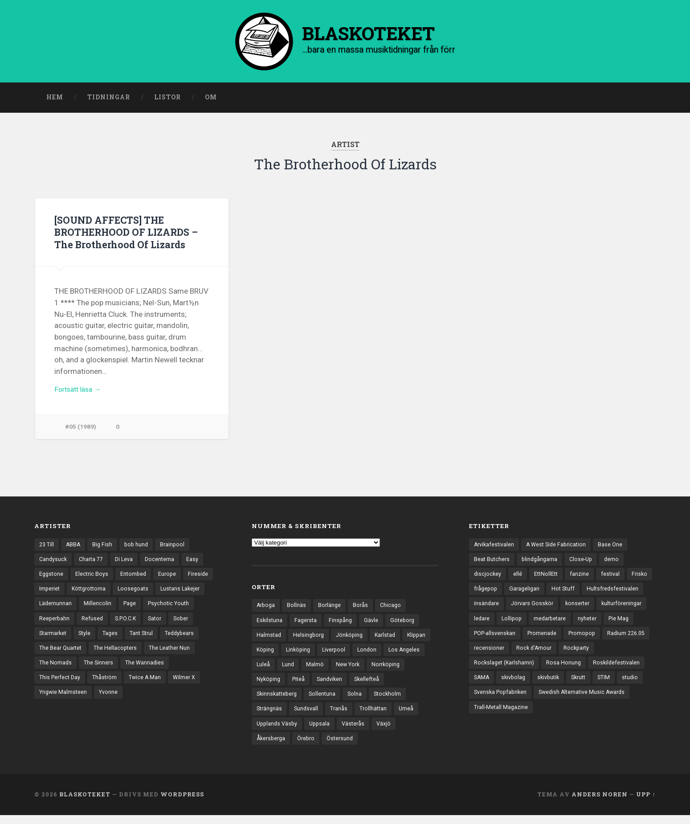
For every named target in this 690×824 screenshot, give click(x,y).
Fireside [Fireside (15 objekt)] (202, 577)
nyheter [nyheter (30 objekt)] (530, 639)
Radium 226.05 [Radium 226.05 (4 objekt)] (578, 655)
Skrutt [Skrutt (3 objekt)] (518, 701)
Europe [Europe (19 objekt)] (171, 577)
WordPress (182, 803)
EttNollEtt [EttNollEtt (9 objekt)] (547, 577)
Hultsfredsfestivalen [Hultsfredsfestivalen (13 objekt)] (501, 608)
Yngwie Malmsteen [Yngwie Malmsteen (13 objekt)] (64, 701)
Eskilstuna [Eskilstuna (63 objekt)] (270, 623)
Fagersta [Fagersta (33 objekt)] (307, 623)
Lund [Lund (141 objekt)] (333, 669)
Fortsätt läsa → (80, 392)
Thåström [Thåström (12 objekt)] (108, 685)
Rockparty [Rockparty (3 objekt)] (536, 670)
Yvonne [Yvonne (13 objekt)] (111, 701)
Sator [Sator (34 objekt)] (159, 623)
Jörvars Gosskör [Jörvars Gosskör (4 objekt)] (600, 608)
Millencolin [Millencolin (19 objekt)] (99, 608)
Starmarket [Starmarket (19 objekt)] (54, 639)
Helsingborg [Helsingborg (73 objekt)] (310, 638)
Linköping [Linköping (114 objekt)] (332, 653)
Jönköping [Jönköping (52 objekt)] (353, 638)
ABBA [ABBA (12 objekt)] (74, 546)
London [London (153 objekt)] (404, 653)
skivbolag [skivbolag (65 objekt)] (623, 685)
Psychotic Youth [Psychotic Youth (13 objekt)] (172, 608)
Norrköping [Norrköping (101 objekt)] (272, 685)
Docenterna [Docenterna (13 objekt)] (165, 562)
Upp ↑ (645, 803)
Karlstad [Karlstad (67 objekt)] (390, 638)
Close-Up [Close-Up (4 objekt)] (585, 562)
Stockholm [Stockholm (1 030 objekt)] (393, 700)
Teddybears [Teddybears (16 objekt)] (187, 639)
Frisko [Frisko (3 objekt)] (482, 593)
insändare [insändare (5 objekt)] (553, 608)
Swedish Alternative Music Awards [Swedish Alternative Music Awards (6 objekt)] (588, 716)
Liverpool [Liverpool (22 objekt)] (369, 653)
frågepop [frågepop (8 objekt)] (514, 593)
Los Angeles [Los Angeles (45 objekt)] (273, 669)
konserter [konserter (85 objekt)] (487, 623)
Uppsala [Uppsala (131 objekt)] (323, 731)
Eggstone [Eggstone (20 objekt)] (52, 577)
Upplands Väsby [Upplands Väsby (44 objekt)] (278, 731)
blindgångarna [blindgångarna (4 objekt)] (542, 562)
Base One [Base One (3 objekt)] (616, 546)
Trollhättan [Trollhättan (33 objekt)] (377, 715)
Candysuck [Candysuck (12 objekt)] (53, 562)
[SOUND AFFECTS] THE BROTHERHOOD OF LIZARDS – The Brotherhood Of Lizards (130, 233)
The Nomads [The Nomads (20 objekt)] (56, 670)
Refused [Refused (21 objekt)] (94, 623)
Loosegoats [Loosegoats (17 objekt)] (138, 593)
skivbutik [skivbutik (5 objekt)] (486, 701)
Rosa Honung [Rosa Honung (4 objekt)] (491, 685)
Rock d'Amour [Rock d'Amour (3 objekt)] (492, 670)
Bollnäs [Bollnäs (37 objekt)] (298, 607)
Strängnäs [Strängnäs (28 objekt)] (270, 715)
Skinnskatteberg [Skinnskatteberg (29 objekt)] (278, 700)
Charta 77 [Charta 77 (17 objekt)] (93, 562)
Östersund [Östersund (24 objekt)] (345, 746)
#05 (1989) (81, 431)
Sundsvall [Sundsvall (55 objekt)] (308, 715)
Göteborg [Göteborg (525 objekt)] (407, 623)
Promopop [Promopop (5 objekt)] (531, 655)
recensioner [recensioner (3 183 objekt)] (625, 655)
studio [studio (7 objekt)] (572, 701)
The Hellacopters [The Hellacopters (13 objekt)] (118, 655)
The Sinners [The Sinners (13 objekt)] (100, 670)
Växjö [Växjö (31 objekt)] (389, 731)
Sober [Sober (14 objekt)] (187, 623)
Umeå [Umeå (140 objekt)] (411, 715)
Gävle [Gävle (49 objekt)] (374, 623)
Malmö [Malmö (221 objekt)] (361, 669)
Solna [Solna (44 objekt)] (359, 700)
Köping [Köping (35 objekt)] (297, 653)
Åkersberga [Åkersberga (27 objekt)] (272, 746)
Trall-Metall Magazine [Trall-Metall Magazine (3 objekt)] (502, 732)
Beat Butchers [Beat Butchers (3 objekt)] (492, 562)
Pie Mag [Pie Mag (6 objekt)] (562, 639)
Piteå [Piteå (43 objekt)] (343, 685)
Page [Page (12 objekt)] (132, 608)
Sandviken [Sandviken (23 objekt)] (375, 685)
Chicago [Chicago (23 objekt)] (394, 607)
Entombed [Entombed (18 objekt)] (136, 577)
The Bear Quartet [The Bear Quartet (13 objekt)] (61, 655)
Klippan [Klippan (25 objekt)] (266, 653)
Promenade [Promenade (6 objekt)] (489, 655)
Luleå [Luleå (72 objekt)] (308, 669)
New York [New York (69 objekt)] (395, 669)
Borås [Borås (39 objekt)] (363, 607)
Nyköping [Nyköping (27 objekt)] (311, 685)
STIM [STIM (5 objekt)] (545, 701)
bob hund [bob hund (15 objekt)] (139, 546)
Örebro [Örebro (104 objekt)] (309, 746)
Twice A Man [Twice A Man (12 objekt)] (149, 685)
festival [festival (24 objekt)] (613, 577)
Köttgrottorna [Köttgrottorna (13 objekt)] (91, 593)
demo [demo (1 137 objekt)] (617, 562)
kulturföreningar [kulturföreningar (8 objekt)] (533, 623)
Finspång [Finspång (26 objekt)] (343, 623)
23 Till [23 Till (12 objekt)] (47, 546)
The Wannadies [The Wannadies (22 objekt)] (147, 670)
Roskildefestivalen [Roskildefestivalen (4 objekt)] (545, 685)
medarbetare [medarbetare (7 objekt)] (491, 639)
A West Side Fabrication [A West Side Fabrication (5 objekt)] (560, 546)
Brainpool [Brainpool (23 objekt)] (176, 546)
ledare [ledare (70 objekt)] (575, 623)
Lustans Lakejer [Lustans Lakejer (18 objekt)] (187, 593)
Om (211, 99)
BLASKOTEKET (84, 803)
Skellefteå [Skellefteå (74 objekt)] (414, 685)
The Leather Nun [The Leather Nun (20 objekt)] (174, 655)
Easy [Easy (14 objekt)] (198, 562)
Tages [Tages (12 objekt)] (114, 639)
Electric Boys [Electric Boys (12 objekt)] (93, 577)
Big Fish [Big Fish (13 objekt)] (104, 546)
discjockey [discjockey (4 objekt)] (488, 577)
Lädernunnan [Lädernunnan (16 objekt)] (56, 608)
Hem (54, 99)
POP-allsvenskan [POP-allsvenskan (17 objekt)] (607, 639)
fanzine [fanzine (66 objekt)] (582, 577)
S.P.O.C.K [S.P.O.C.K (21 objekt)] (128, 623)
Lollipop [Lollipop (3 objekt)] (606, 623)
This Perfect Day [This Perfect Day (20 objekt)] (61, 685)
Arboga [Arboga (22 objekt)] (267, 607)
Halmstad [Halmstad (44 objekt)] (269, 638)
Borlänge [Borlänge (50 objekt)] (331, 607)
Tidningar (108, 99)
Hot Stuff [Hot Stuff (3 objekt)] (595, 593)
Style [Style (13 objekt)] (87, 639)
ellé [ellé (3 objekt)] (518, 577)
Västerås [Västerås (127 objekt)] (358, 731)
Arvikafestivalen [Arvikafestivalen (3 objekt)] (495, 546)
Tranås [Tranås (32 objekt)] (342, 715)
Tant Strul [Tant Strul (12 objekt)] (146, 639)
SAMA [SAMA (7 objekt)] (590, 685)
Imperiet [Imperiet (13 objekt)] (50, 593)
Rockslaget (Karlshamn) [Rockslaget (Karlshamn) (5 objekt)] (593, 670)
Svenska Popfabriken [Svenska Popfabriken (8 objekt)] (502, 716)
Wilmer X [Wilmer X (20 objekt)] (190, 685)
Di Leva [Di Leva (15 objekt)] (128, 562)
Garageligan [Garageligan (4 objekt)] (555, 593)
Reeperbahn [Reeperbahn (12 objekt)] (55, 623)
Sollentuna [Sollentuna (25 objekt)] (326, 700)
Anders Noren (600, 803)
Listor (167, 99)
